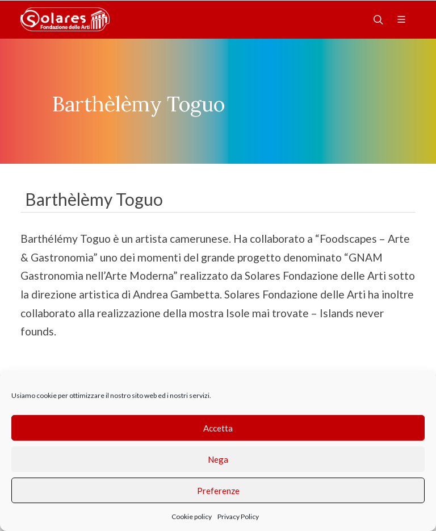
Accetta (218, 428)
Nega (218, 459)
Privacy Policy (238, 516)
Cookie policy (191, 516)
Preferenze (218, 491)
